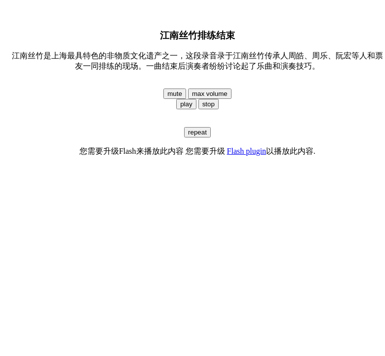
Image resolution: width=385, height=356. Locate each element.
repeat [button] (197, 132)
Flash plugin (247, 151)
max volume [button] (210, 93)
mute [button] (174, 93)
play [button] (186, 104)
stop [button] (208, 104)
